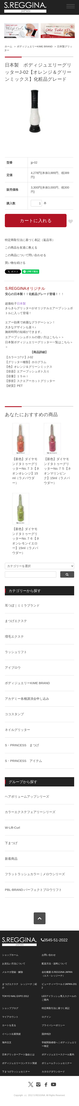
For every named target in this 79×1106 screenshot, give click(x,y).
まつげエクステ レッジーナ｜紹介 (19, 986)
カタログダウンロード (53, 1071)
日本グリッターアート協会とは (18, 1054)
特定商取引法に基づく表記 (56, 1008)
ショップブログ (10, 1008)
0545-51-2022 (54, 940)
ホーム (8, 46)
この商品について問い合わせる (25, 255)
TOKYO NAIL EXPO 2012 (15, 996)
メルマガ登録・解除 (12, 972)
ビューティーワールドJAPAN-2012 (59, 986)
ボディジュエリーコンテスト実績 (19, 1063)
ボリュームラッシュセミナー (57, 1063)
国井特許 (46, 1034)
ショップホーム (10, 955)
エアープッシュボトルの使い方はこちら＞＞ (34, 337)
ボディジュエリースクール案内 (58, 1054)
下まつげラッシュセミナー (16, 1071)
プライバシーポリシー (53, 1025)
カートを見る (9, 1025)
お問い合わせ (49, 955)
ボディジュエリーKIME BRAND (35, 46)
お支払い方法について (13, 963)
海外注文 (6, 1042)
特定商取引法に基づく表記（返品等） (30, 240)
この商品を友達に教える (21, 247)
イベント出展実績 (11, 1034)
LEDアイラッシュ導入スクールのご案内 (59, 998)
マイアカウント (10, 1017)
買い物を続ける (15, 262)
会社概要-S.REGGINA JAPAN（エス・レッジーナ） (57, 974)
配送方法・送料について (54, 963)
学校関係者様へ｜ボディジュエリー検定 (59, 1044)
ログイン (46, 1017)
